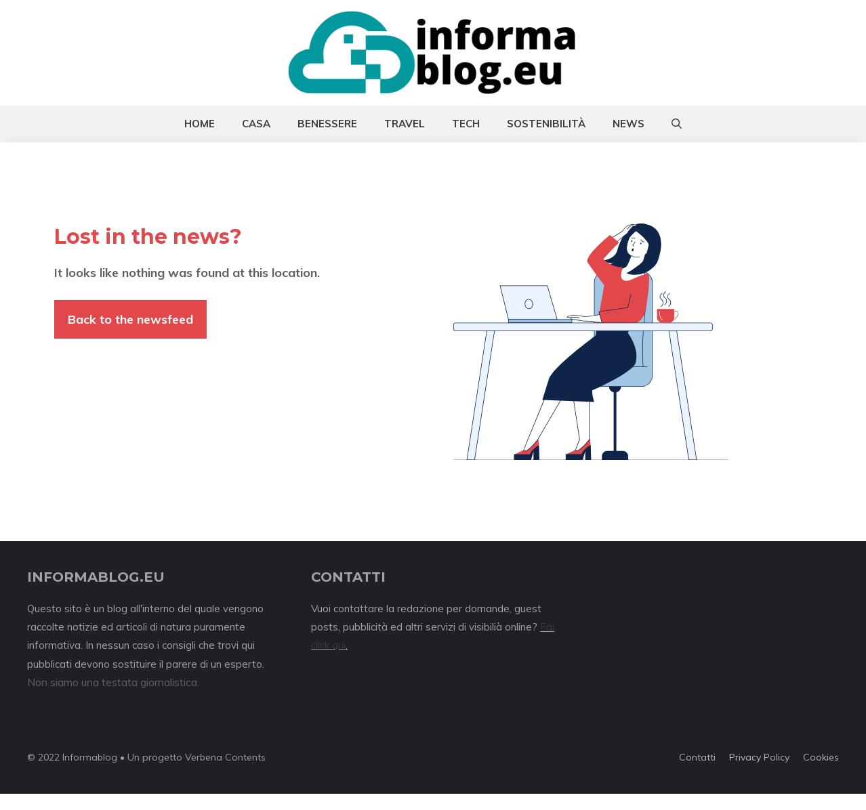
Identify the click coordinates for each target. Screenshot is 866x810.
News (628, 123)
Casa (256, 123)
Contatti (697, 757)
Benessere (327, 123)
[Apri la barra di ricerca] (676, 124)
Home (199, 123)
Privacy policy (759, 757)
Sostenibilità (546, 123)
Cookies (821, 757)
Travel (404, 123)
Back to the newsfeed (130, 319)
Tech (466, 123)
